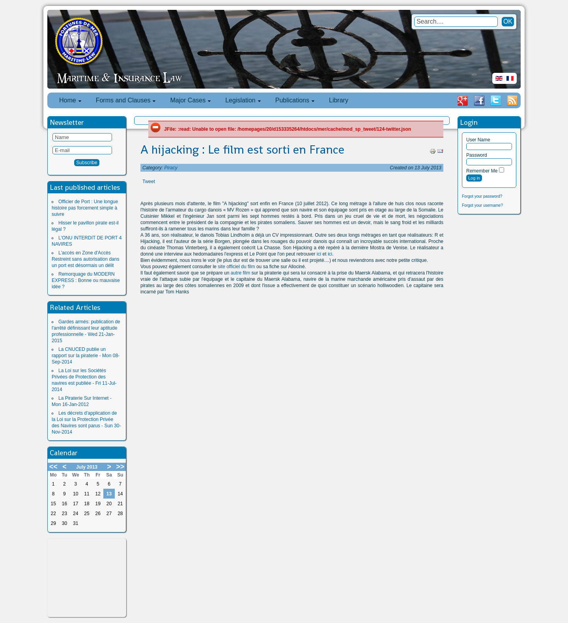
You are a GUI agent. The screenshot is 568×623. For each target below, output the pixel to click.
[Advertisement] (86, 577)
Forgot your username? (482, 205)
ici (319, 254)
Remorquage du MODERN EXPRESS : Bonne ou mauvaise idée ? (86, 280)
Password (476, 155)
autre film (240, 273)
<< (53, 467)
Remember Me (481, 171)
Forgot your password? (482, 196)
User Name (478, 140)
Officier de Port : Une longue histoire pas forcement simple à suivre (85, 208)
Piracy (170, 168)
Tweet (148, 181)
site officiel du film (236, 266)
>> (120, 467)
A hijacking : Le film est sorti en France (242, 149)
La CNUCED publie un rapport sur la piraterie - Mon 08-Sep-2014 (86, 356)
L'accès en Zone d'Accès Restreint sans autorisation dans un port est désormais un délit (85, 259)
